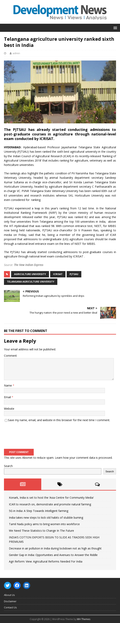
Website (9, 408)
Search (8, 466)
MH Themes (83, 619)
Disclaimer (10, 601)
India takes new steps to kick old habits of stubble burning (46, 517)
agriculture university (30, 274)
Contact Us (10, 607)
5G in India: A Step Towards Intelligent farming (38, 511)
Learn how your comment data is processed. (83, 457)
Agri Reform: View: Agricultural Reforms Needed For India (45, 561)
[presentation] (34, 434)
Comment (10, 355)
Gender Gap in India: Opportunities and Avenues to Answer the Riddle (53, 555)
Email (8, 397)
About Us (9, 595)
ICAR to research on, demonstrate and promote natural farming (50, 504)
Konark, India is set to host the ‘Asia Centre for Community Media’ (51, 497)
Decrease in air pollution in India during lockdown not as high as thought (55, 548)
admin (16, 53)
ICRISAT (57, 274)
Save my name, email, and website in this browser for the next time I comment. (59, 420)
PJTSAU (74, 274)
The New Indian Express (28, 265)
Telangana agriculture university (30, 281)
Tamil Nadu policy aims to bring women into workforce (44, 524)
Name (8, 385)
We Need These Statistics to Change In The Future (41, 530)
